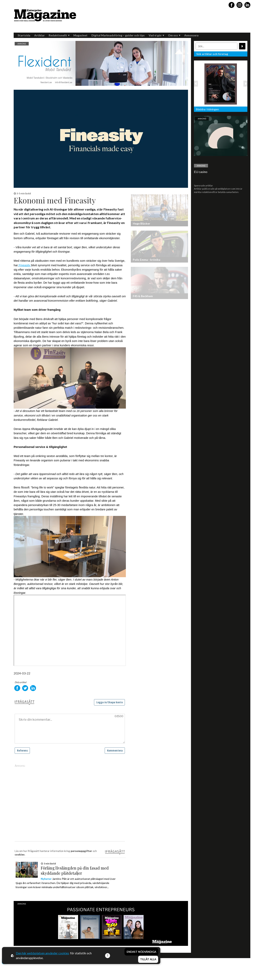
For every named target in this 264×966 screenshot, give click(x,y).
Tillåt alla (148, 959)
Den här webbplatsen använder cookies (42, 953)
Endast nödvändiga (141, 951)
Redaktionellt (59, 35)
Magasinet (80, 35)
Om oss (174, 35)
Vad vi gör (156, 35)
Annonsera (191, 35)
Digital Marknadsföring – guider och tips (118, 35)
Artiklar (39, 35)
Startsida (24, 35)
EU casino (200, 172)
